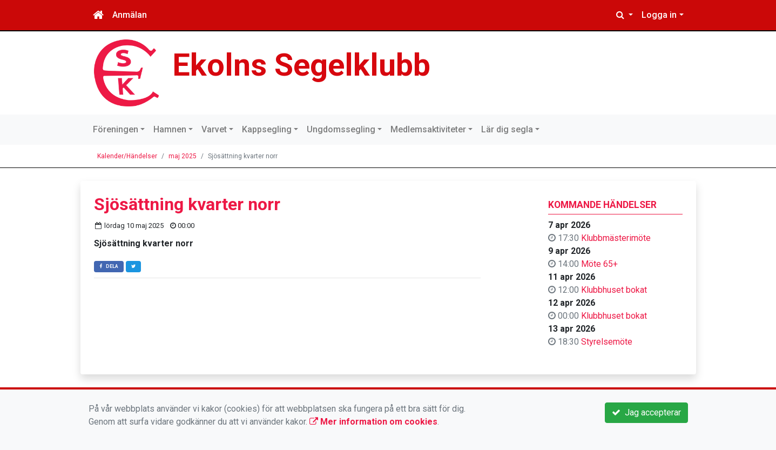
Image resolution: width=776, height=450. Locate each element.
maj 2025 (182, 156)
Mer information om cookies (373, 422)
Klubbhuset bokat (614, 290)
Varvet (214, 129)
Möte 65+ (599, 264)
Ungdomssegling (341, 129)
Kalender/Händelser (127, 156)
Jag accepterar (646, 412)
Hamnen (169, 129)
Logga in (659, 15)
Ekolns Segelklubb (301, 65)
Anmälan (129, 15)
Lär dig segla (507, 129)
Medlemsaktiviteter (428, 129)
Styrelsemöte (606, 342)
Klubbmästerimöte (616, 238)
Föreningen (115, 129)
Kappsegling (267, 129)
